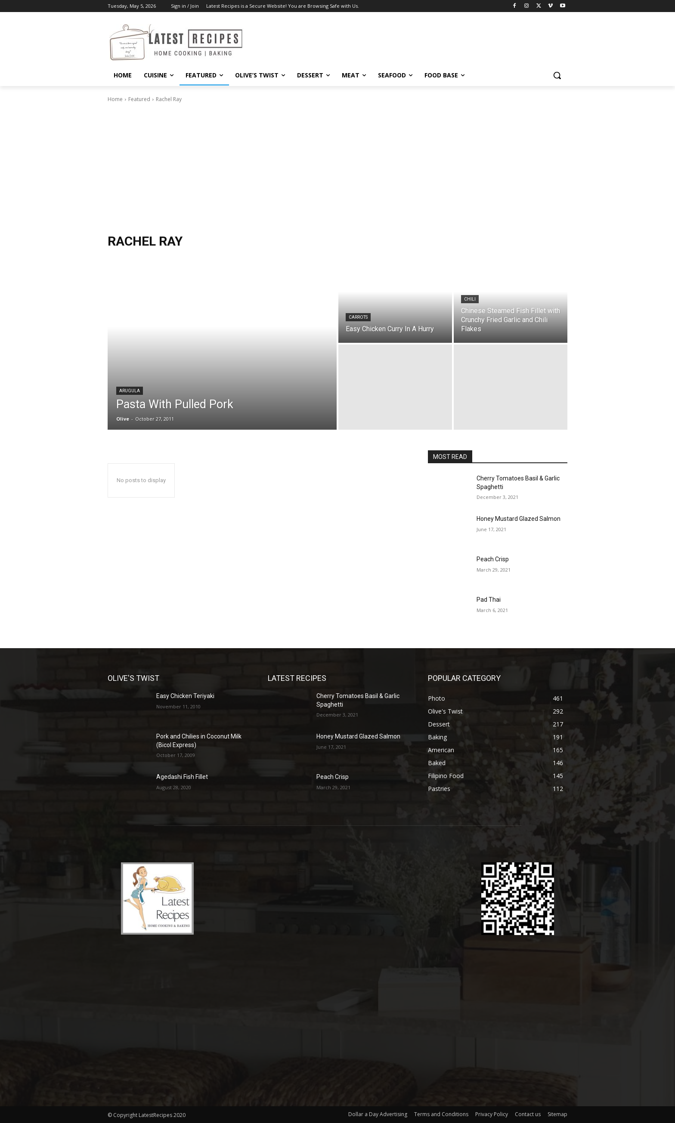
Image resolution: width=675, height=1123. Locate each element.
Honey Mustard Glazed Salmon (518, 518)
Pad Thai (489, 599)
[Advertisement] (337, 168)
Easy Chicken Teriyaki (185, 695)
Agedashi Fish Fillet (182, 776)
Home (115, 99)
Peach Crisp (493, 559)
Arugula (129, 390)
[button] (557, 75)
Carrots (358, 317)
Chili (470, 299)
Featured (139, 99)
